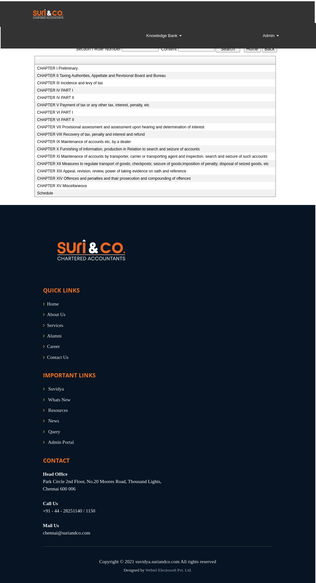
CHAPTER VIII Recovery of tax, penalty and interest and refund (91, 134)
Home (53, 304)
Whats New (59, 399)
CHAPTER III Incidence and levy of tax (70, 83)
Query (54, 431)
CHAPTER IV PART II (55, 97)
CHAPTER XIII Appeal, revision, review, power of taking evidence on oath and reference (111, 171)
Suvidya (56, 388)
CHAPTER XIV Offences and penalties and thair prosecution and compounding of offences (114, 178)
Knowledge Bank (164, 35)
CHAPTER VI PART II (55, 119)
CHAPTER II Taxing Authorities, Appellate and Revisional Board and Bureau (101, 75)
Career (53, 346)
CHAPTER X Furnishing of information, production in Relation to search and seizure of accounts (118, 149)
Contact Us (58, 357)
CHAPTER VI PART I (55, 112)
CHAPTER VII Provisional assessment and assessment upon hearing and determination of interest (120, 127)
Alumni (54, 335)
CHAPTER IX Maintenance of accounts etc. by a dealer (84, 142)
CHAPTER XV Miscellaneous (62, 186)
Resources (58, 410)
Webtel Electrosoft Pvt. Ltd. (168, 570)
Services (55, 325)
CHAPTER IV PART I (55, 90)
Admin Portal (61, 442)
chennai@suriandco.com (66, 532)
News (53, 420)
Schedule (45, 193)
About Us (56, 314)
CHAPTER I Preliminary (57, 68)
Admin (271, 35)
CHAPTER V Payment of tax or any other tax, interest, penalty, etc (93, 105)
